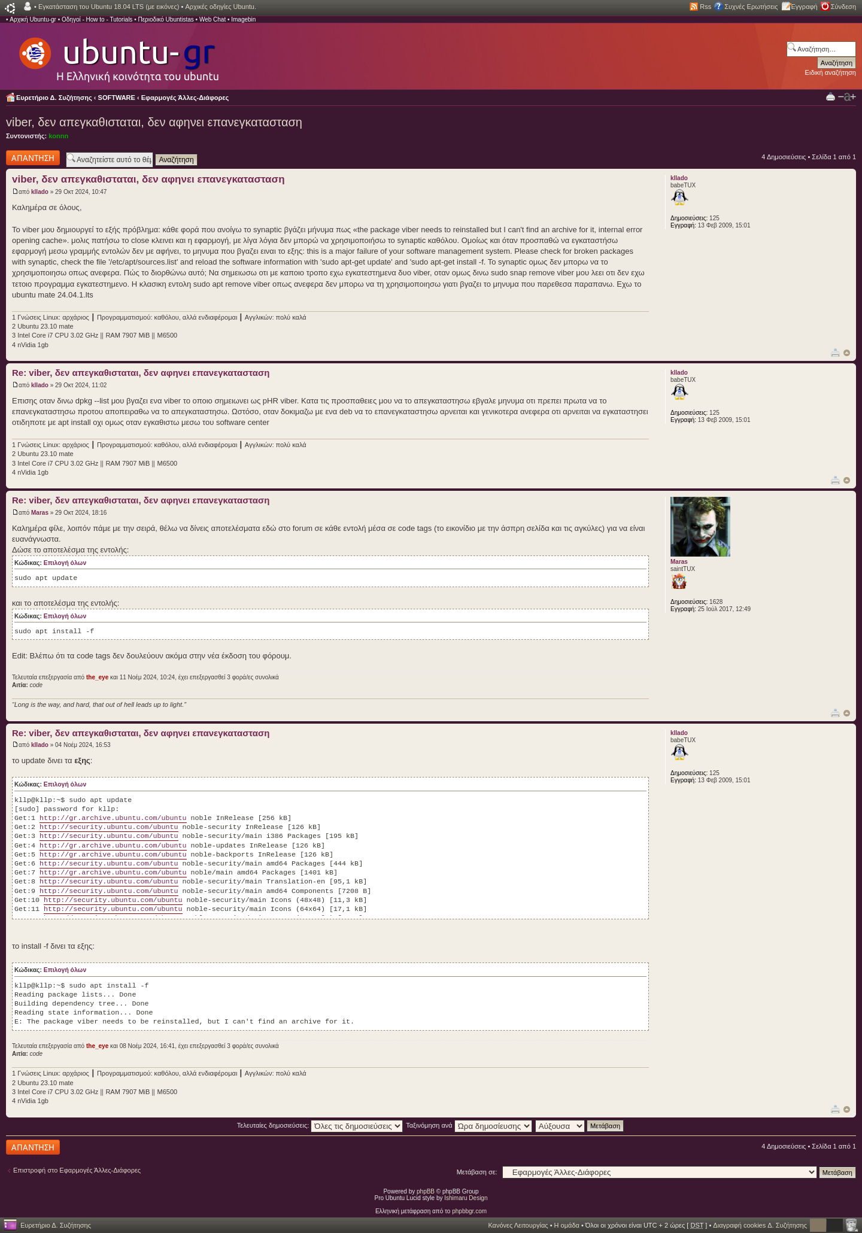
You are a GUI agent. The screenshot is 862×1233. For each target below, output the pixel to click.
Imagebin (243, 19)
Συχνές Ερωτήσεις (751, 6)
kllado (39, 192)
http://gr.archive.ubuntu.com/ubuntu (113, 818)
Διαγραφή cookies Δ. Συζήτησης (760, 1225)
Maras (39, 512)
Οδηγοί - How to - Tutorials (97, 19)
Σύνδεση (843, 6)
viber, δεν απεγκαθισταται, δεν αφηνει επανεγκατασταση (154, 122)
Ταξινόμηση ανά (469, 1125)
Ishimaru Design (465, 1198)
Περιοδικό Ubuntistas (165, 19)
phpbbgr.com (469, 1211)
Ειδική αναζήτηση (830, 72)
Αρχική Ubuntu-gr (33, 19)
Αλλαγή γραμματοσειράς (847, 97)
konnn (58, 135)
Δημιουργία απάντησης (33, 157)
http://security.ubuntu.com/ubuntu (109, 827)
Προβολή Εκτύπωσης (830, 96)
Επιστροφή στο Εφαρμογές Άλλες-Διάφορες (77, 1170)
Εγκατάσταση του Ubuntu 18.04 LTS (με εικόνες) (108, 6)
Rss (705, 6)
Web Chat (212, 19)
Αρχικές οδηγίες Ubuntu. (220, 6)
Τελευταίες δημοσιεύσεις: (320, 1125)
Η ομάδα (566, 1225)
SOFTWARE (116, 97)
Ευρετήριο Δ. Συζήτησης (54, 97)
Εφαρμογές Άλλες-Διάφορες (185, 97)
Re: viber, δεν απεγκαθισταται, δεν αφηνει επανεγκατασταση (140, 373)
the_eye (97, 677)
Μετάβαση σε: (477, 1172)
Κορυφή (846, 353)
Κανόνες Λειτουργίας (518, 1225)
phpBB (426, 1191)
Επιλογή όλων (65, 563)
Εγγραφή (804, 6)
